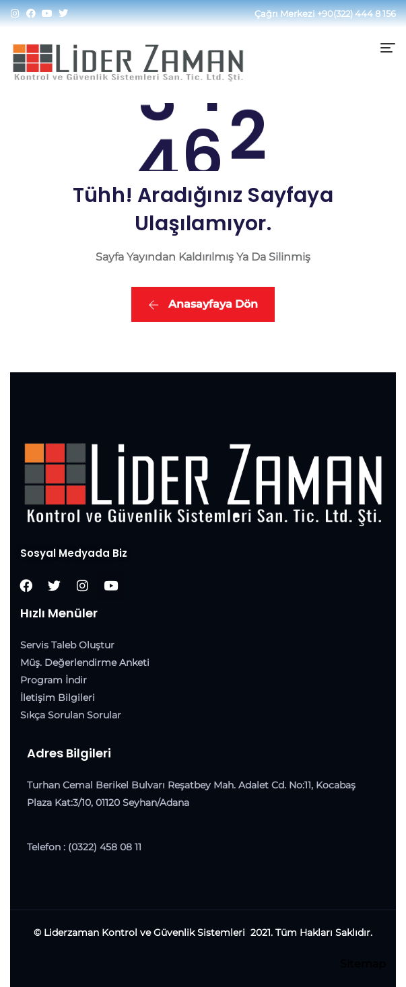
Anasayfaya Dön (203, 304)
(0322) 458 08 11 (104, 847)
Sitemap (363, 963)
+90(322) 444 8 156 (356, 13)
